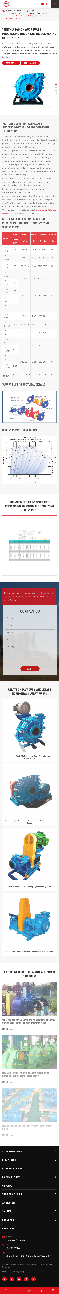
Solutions (7, 1211)
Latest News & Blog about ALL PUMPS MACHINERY (29, 974)
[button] (56, 84)
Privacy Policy (18, 1271)
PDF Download (30, 63)
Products (17, 10)
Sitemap (5, 1271)
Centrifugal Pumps (12, 1168)
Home (8, 10)
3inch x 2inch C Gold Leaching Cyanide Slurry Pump (29, 888)
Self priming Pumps (12, 1151)
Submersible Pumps (12, 1194)
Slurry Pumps (29, 10)
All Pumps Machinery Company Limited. (29, 1264)
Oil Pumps (7, 1185)
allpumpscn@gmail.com (16, 1240)
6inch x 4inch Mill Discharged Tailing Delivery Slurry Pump (29, 953)
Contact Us (8, 1228)
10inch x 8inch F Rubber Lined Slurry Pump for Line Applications (29, 759)
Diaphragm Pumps (11, 1177)
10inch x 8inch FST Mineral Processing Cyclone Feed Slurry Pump (29, 823)
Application (8, 1202)
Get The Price (11, 63)
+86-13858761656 (13, 1248)
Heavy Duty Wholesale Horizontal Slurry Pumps (28, 13)
